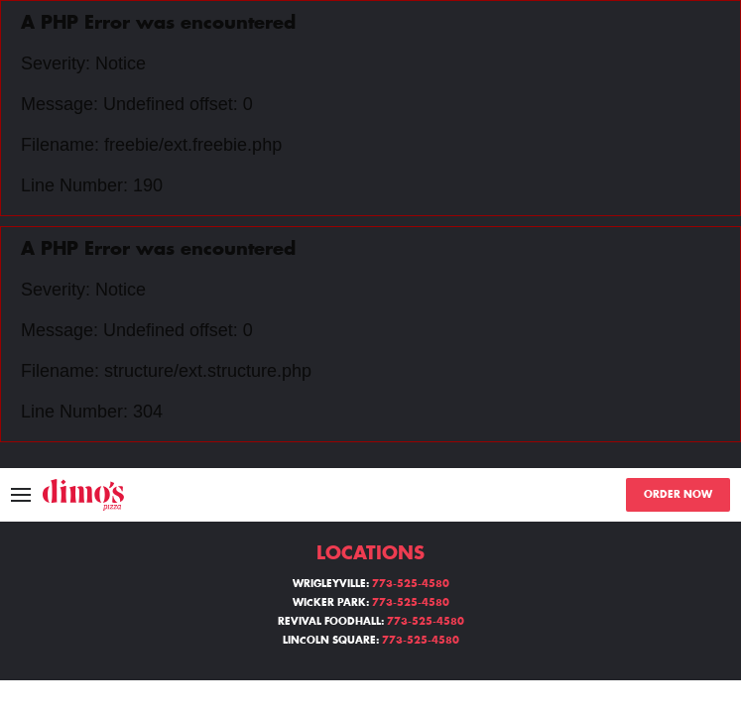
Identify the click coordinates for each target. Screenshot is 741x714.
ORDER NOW (678, 495)
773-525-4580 (410, 584)
